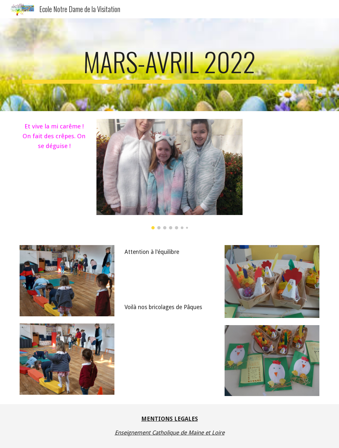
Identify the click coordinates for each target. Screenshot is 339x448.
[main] (170, 64)
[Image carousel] (169, 174)
